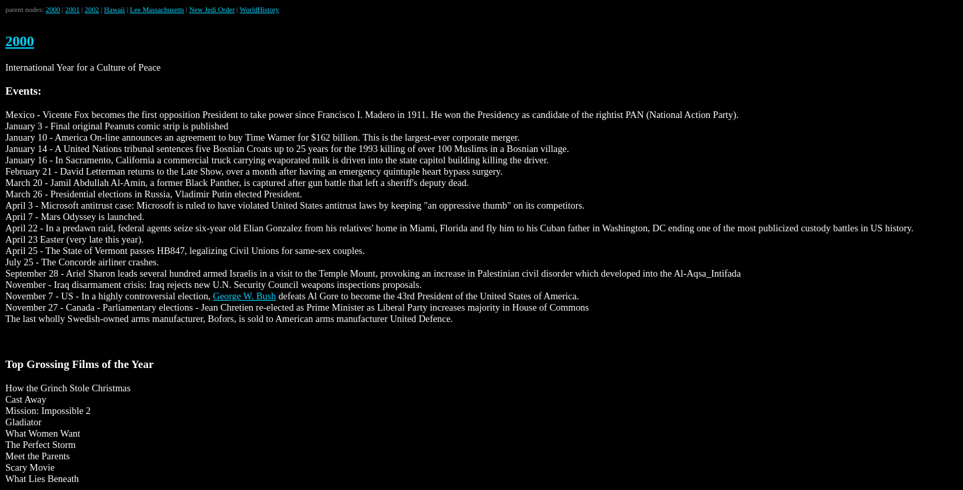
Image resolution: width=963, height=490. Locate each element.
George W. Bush (244, 296)
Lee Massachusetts (157, 9)
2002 (92, 9)
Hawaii (114, 9)
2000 (53, 9)
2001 (72, 9)
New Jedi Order (212, 9)
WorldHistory (259, 9)
